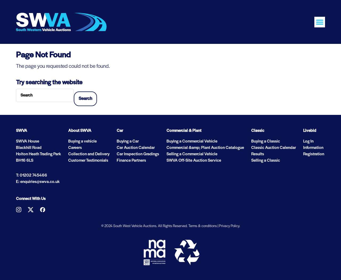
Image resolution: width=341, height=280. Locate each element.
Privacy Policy (229, 226)
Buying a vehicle (82, 141)
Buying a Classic (265, 141)
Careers (75, 148)
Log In (308, 141)
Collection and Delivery (88, 154)
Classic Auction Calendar (273, 148)
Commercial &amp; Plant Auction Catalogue (205, 148)
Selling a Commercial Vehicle (192, 154)
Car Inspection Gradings (138, 154)
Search (85, 98)
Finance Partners (131, 160)
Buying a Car (128, 141)
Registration (313, 154)
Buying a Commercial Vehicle (192, 141)
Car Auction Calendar (136, 148)
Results (257, 154)
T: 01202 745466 (31, 175)
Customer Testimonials (88, 160)
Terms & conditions (202, 226)
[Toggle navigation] (319, 22)
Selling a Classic (265, 160)
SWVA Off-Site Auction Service (194, 160)
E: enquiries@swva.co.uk (38, 182)
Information (313, 148)
